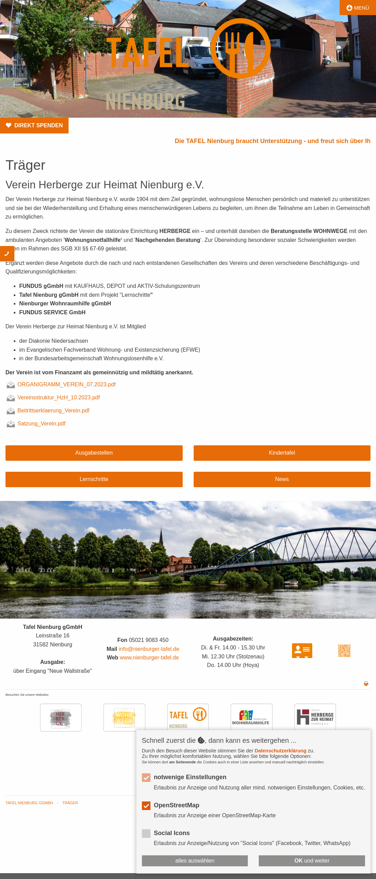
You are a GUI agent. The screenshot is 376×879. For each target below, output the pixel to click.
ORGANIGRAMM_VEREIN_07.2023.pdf (61, 384)
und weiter (311, 861)
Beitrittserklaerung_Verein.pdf (48, 411)
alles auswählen (195, 861)
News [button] (282, 479)
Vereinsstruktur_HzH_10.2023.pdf (53, 397)
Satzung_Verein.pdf (36, 424)
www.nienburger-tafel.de (149, 657)
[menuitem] (33, 803)
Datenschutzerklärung (280, 750)
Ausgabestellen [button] (94, 453)
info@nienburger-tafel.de (149, 649)
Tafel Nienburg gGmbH (29, 803)
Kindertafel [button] (282, 453)
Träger (70, 803)
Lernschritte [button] (94, 479)
